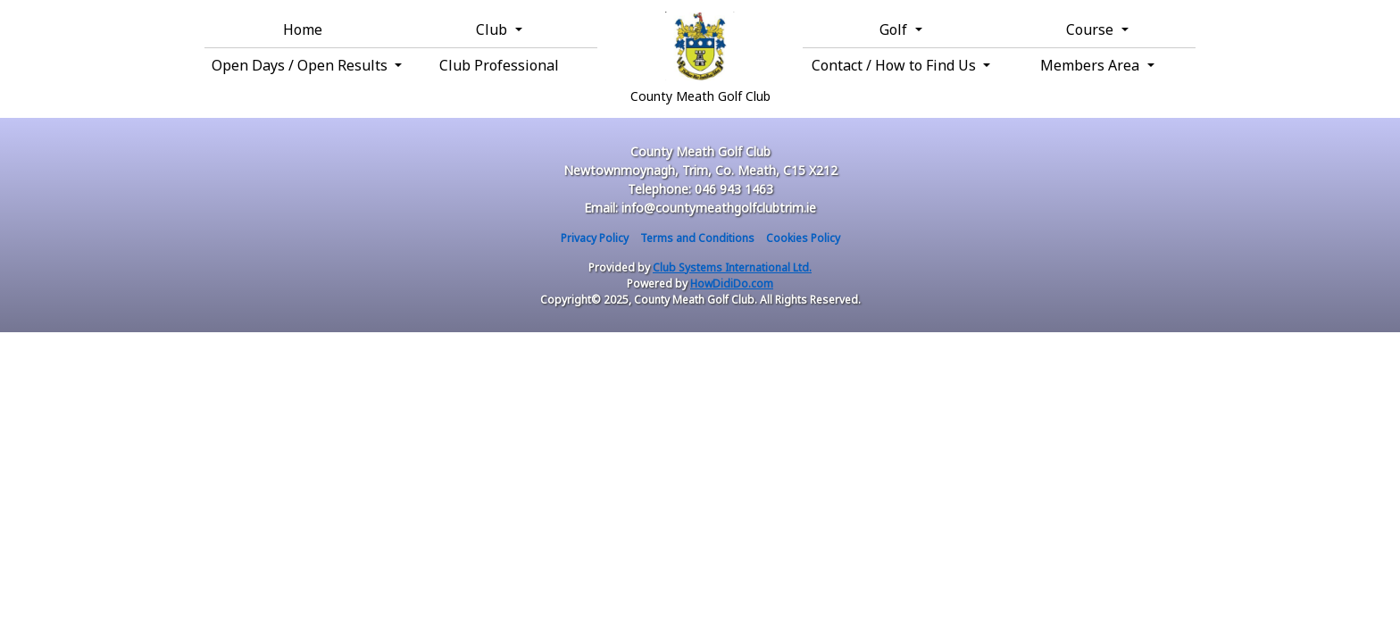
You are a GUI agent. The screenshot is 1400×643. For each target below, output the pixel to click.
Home (302, 29)
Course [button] (1091, 29)
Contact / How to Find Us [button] (895, 65)
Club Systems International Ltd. (732, 267)
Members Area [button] (1091, 65)
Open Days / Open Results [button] (301, 65)
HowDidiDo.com (731, 283)
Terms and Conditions (697, 238)
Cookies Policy (803, 238)
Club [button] (493, 29)
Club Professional (499, 65)
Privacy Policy (595, 238)
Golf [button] (895, 29)
